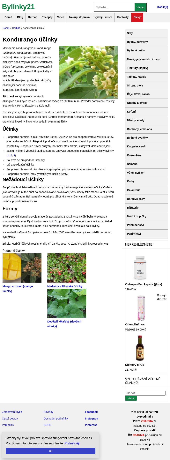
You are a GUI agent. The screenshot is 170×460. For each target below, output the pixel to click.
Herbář (32, 17)
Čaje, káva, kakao (138, 94)
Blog (20, 17)
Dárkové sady (136, 198)
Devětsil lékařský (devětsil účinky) (66, 321)
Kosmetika (134, 155)
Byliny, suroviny (137, 41)
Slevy (137, 17)
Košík (161, 7)
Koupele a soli (136, 146)
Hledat (140, 7)
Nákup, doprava (79, 17)
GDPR (47, 425)
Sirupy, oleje (135, 85)
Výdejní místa (103, 17)
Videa (60, 17)
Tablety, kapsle (136, 76)
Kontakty (123, 17)
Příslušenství (135, 224)
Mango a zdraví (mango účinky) (22, 286)
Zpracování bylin (12, 411)
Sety (130, 33)
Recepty (47, 17)
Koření (131, 111)
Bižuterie (132, 207)
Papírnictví (134, 233)
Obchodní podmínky (55, 418)
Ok (50, 451)
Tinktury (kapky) (137, 68)
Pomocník (8, 425)
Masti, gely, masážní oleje (143, 59)
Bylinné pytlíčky (137, 137)
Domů (8, 17)
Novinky (48, 411)
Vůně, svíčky (135, 172)
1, (9, 155)
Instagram (91, 418)
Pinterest (91, 425)
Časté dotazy (10, 418)
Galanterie (133, 190)
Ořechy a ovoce (137, 102)
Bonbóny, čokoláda (139, 129)
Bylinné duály (136, 50)
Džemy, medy (135, 120)
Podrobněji (72, 443)
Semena (132, 164)
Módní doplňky (136, 216)
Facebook (91, 411)
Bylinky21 (18, 6)
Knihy (131, 181)
